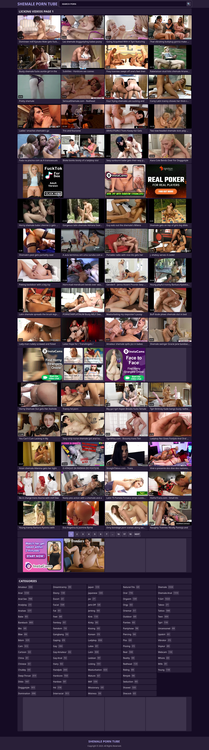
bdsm (24, 640)
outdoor (130, 617)
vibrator (164, 640)
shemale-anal (168, 593)
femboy (59, 623)
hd (57, 688)
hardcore (60, 676)
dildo (24, 682)
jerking (94, 611)
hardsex (60, 682)
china (23, 658)
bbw (23, 634)
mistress (95, 693)
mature (94, 676)
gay (58, 646)
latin (93, 652)
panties (129, 623)
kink (93, 617)
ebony (59, 593)
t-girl (164, 599)
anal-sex (25, 599)
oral (128, 593)
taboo (163, 605)
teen (163, 617)
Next (137, 534)
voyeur (164, 646)
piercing (129, 634)
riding (129, 670)
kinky (93, 623)
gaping (59, 640)
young (164, 670)
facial (59, 605)
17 (124, 534)
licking (94, 664)
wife (163, 664)
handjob (60, 670)
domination (27, 693)
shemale (166, 587)
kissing (94, 628)
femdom (60, 628)
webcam (165, 652)
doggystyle (27, 688)
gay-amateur (62, 652)
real (128, 652)
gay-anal (60, 658)
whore (164, 658)
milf (93, 682)
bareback (26, 623)
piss (127, 640)
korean (94, 634)
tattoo (164, 611)
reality (129, 658)
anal (24, 593)
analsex (25, 611)
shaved (129, 688)
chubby (24, 670)
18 (130, 534)
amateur (25, 587)
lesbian (94, 658)
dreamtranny (62, 587)
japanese (95, 593)
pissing (129, 646)
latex (93, 646)
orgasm (130, 599)
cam (23, 646)
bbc (22, 628)
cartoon (24, 652)
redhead (130, 664)
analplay (25, 605)
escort (58, 599)
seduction (130, 682)
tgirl (163, 623)
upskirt (164, 634)
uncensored (166, 628)
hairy (58, 664)
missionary (96, 688)
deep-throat (27, 676)
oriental (129, 611)
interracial (61, 693)
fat (57, 611)
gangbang (61, 634)
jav (92, 599)
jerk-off (94, 605)
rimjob (129, 676)
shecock (129, 693)
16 (118, 534)
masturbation (98, 670)
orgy (128, 605)
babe (23, 617)
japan (94, 587)
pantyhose (131, 628)
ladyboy (95, 640)
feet (58, 617)
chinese (24, 664)
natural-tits (131, 587)
